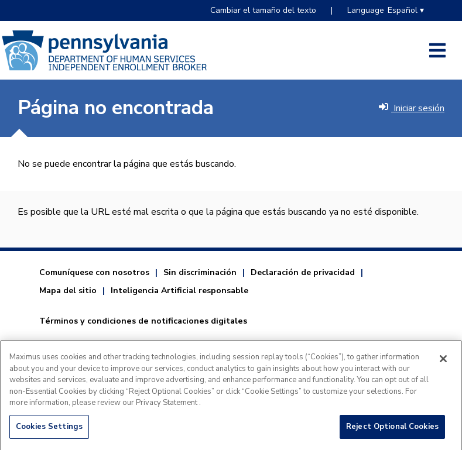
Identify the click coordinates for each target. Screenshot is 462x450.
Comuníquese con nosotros (94, 272)
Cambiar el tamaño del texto (263, 10)
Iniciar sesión (411, 108)
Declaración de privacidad (303, 272)
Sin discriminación (200, 272)
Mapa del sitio (68, 290)
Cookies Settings (49, 430)
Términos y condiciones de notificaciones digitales (143, 321)
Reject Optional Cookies (392, 430)
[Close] (443, 362)
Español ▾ (406, 10)
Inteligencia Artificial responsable (179, 290)
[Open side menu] (437, 50)
